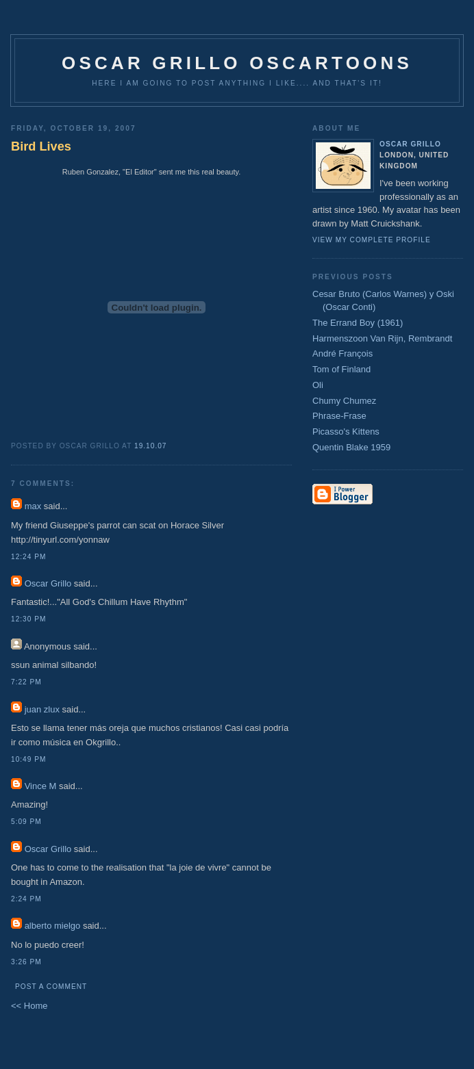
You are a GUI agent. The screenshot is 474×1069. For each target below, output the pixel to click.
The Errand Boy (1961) (357, 323)
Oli (317, 385)
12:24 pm (28, 557)
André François (342, 353)
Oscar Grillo (48, 583)
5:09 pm (26, 821)
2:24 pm (26, 899)
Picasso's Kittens (345, 431)
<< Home (29, 1006)
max (33, 506)
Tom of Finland (341, 369)
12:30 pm (28, 619)
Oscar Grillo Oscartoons (237, 63)
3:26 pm (26, 962)
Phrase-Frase (339, 416)
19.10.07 (150, 446)
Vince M (41, 786)
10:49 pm (28, 759)
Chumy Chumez (344, 401)
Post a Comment (51, 986)
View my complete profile (371, 240)
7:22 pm (26, 682)
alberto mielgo (53, 925)
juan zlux (42, 709)
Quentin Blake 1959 (351, 447)
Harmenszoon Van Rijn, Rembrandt (382, 338)
